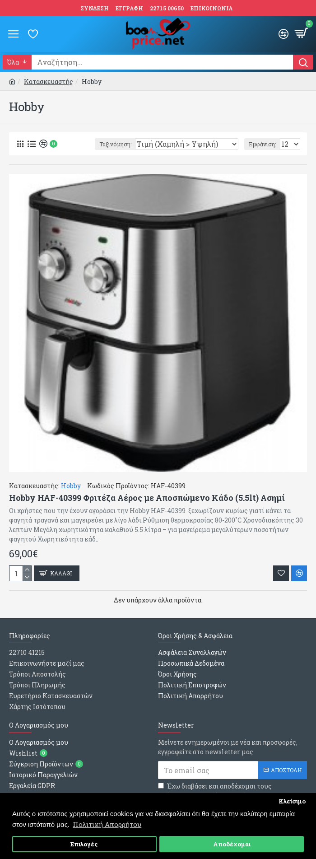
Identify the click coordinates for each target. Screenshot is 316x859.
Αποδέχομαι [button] (232, 844)
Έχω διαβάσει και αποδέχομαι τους (215, 791)
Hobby (71, 485)
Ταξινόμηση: (115, 144)
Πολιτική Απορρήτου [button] (107, 824)
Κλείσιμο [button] (292, 801)
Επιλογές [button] (84, 844)
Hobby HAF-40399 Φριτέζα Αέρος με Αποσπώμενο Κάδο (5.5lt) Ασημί (147, 498)
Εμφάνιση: (262, 144)
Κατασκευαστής (48, 81)
